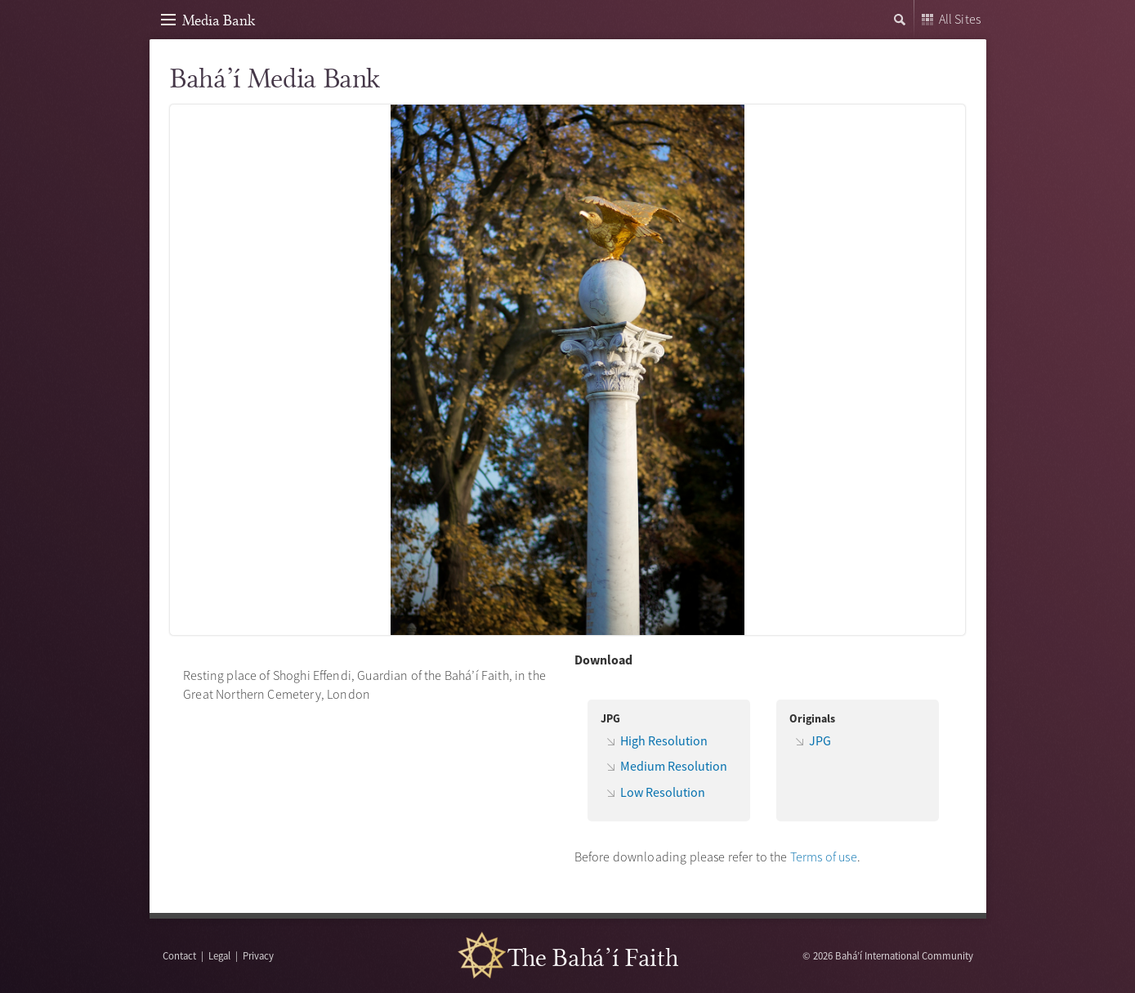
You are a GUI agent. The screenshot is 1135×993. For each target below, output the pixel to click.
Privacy (258, 955)
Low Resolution (662, 792)
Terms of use (823, 856)
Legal (219, 955)
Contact (179, 955)
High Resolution (664, 740)
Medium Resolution (673, 766)
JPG (820, 740)
